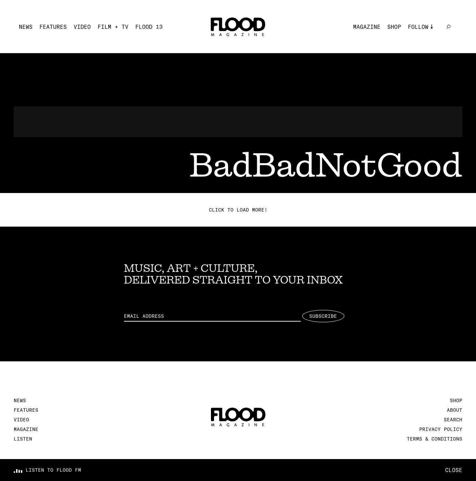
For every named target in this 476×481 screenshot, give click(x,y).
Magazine (366, 26)
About (454, 410)
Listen (23, 439)
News (26, 26)
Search (453, 420)
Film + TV (113, 26)
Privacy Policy (440, 429)
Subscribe (323, 316)
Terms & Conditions (434, 439)
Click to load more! (238, 210)
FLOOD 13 (149, 26)
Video (82, 26)
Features (53, 26)
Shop (394, 26)
